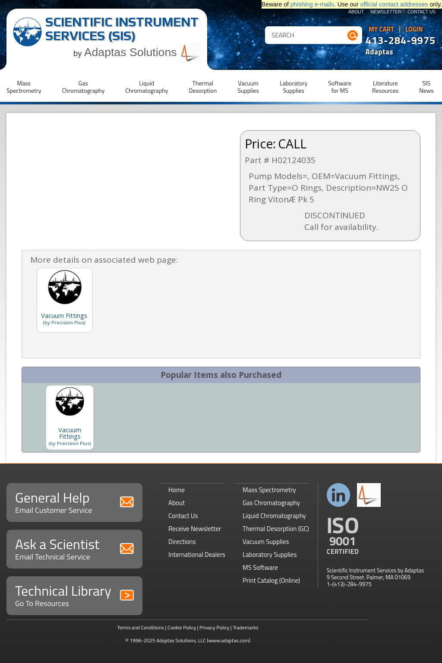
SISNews (426, 87)
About (356, 12)
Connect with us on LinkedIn (338, 495)
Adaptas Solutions (142, 52)
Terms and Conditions (140, 627)
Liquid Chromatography (274, 516)
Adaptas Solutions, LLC (181, 640)
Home (176, 490)
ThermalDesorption (203, 87)
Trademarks (245, 627)
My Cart (381, 29)
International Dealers (196, 554)
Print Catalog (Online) (271, 580)
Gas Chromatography (271, 503)
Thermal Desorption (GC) (276, 529)
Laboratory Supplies (270, 554)
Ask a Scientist (74, 548)
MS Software (260, 567)
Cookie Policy (181, 627)
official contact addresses (394, 4)
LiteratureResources (385, 87)
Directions (182, 542)
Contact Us (421, 12)
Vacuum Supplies (266, 542)
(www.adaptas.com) (228, 640)
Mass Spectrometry (269, 490)
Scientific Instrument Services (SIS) (122, 28)
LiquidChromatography (146, 87)
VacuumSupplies (248, 87)
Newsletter (385, 12)
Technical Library (74, 594)
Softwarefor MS (339, 87)
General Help (74, 501)
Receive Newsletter (194, 529)
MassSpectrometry (23, 87)
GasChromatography (83, 87)
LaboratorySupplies (293, 87)
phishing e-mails (312, 4)
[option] (70, 417)
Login (414, 29)
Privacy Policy (214, 627)
